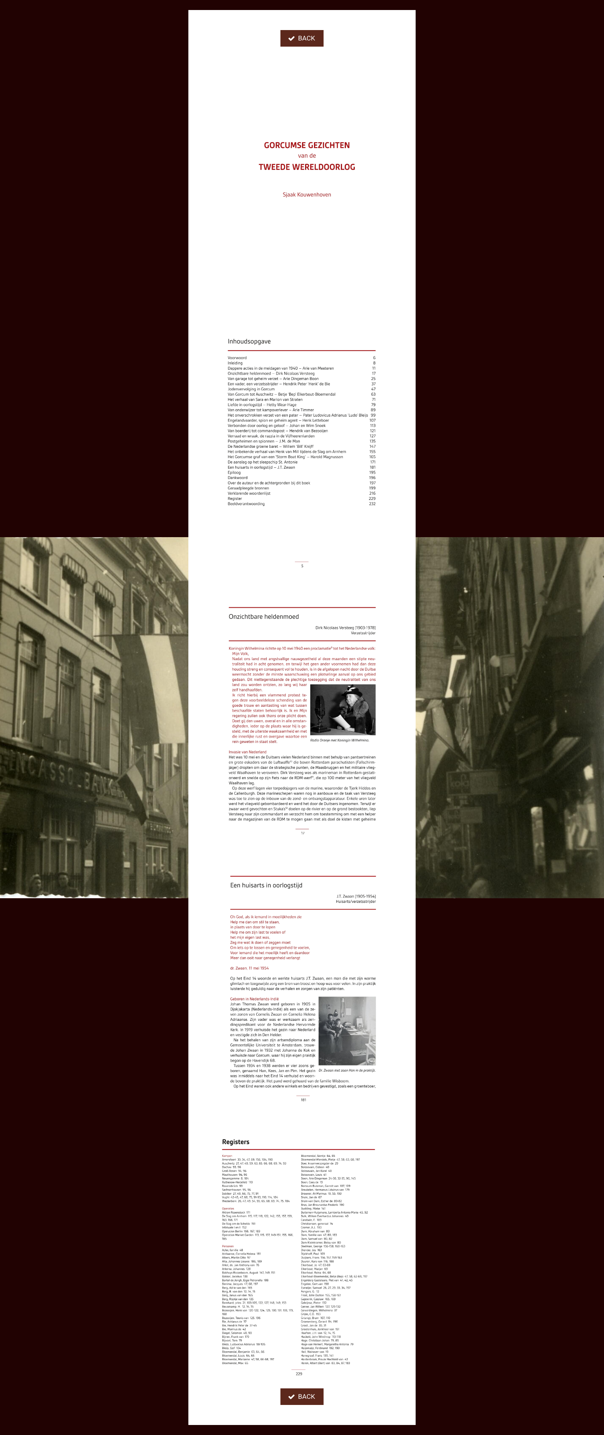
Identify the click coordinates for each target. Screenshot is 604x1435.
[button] (301, 38)
